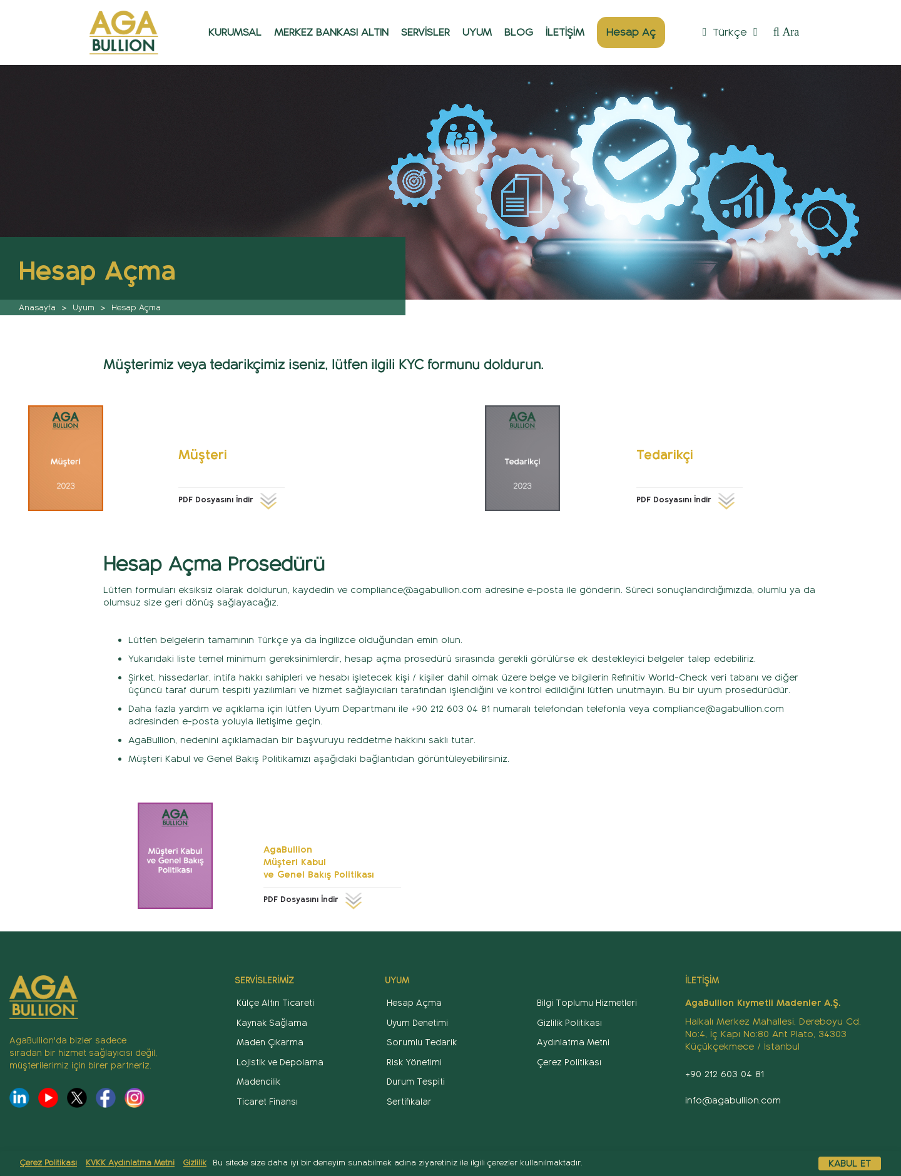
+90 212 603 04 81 (724, 1074)
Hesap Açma (414, 1003)
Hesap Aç (631, 32)
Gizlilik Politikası (569, 1023)
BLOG (518, 32)
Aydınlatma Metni (573, 1042)
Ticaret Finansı (267, 1102)
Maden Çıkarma (270, 1042)
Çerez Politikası (48, 1163)
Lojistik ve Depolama (280, 1062)
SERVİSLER (425, 32)
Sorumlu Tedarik (422, 1042)
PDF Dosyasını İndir (229, 500)
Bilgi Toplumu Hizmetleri (587, 1003)
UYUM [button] (477, 32)
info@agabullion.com (733, 1100)
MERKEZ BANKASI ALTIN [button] (331, 32)
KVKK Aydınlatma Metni (130, 1163)
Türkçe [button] (730, 32)
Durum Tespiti (416, 1082)
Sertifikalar (409, 1102)
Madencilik (258, 1082)
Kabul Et (849, 1163)
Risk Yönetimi (414, 1062)
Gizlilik (194, 1163)
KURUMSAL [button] (235, 32)
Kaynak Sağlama (272, 1023)
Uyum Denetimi (417, 1023)
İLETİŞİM (565, 32)
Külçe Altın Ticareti (275, 1003)
